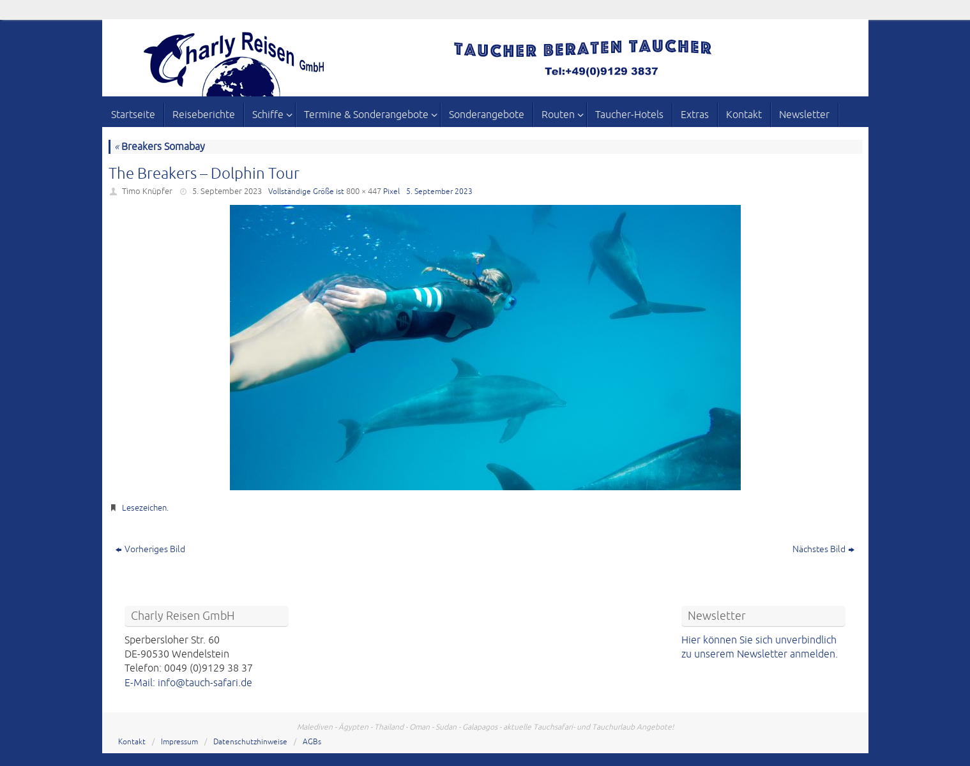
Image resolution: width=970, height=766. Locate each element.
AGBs (312, 742)
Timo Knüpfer (147, 191)
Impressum (179, 742)
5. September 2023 (227, 191)
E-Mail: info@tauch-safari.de (188, 683)
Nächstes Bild (823, 549)
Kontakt (132, 742)
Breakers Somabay (159, 146)
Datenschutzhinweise (250, 742)
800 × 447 (363, 191)
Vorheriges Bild (150, 549)
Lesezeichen (144, 508)
